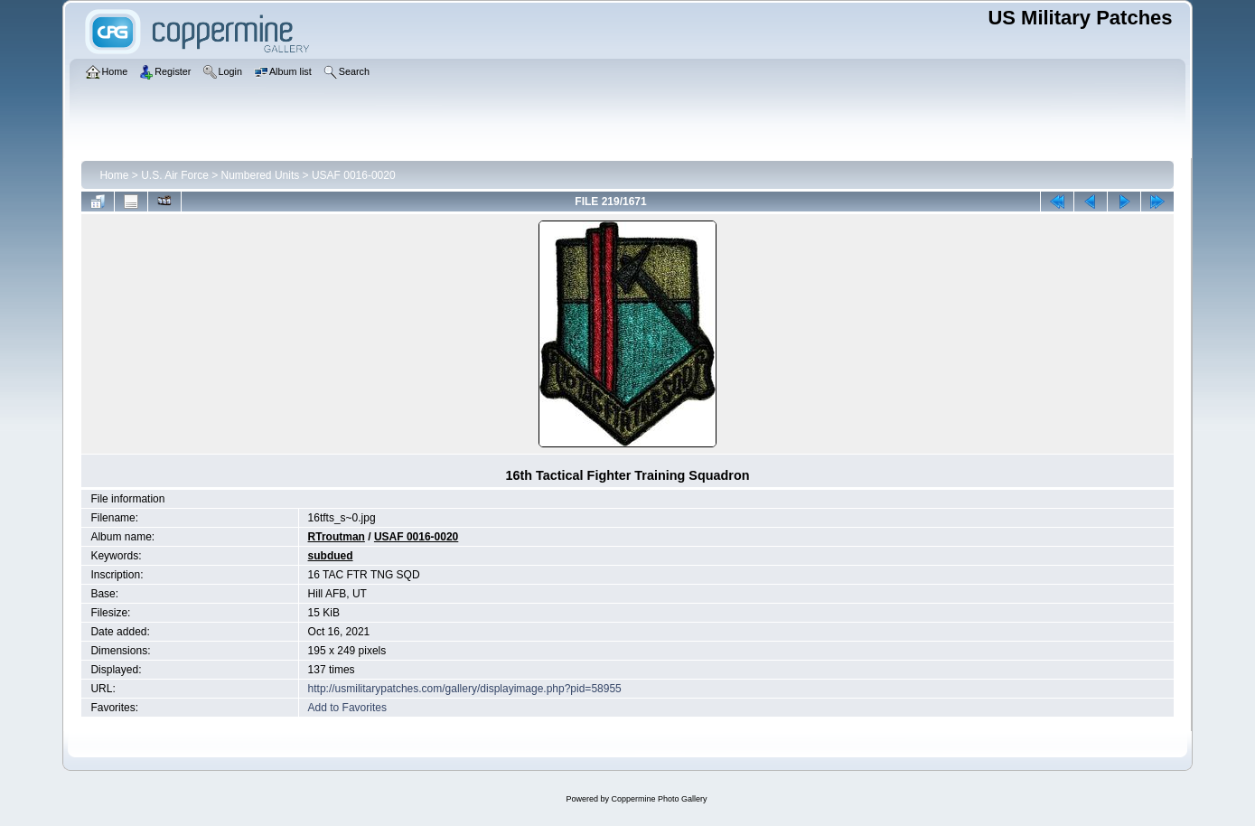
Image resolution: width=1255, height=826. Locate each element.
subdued (330, 555)
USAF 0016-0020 (354, 175)
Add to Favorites (347, 707)
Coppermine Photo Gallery (659, 798)
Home (113, 175)
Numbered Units (260, 175)
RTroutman (336, 536)
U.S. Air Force (175, 175)
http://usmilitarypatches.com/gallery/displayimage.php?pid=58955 (465, 688)
